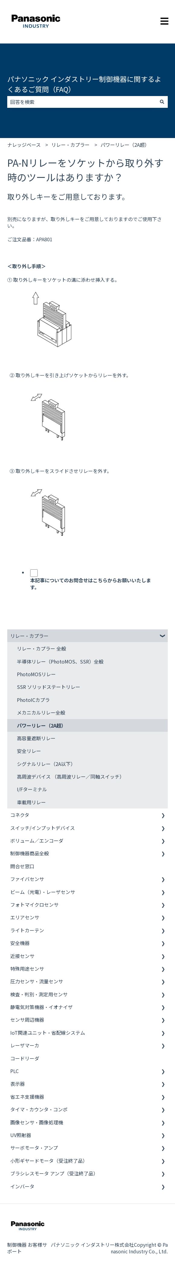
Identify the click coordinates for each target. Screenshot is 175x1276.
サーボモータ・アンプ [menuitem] (34, 1147)
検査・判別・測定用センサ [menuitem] (39, 994)
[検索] (162, 102)
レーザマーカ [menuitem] (24, 1045)
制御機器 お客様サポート (27, 1248)
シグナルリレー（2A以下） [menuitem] (46, 763)
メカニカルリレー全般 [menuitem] (41, 712)
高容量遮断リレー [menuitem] (36, 738)
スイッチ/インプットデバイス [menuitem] (42, 827)
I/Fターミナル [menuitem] (32, 789)
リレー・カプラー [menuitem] (29, 635)
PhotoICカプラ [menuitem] (33, 699)
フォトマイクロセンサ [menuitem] (34, 904)
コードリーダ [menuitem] (24, 1058)
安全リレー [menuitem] (29, 750)
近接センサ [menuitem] (22, 955)
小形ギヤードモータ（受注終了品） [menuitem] (49, 1160)
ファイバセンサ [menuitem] (27, 878)
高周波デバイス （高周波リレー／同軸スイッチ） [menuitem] (70, 776)
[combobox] (81, 102)
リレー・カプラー (70, 144)
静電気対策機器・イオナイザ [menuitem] (41, 1007)
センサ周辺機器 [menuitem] (27, 1019)
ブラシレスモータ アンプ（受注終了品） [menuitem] (54, 1173)
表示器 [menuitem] (17, 1083)
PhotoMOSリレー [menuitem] (36, 674)
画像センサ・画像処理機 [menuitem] (36, 1122)
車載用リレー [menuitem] (31, 802)
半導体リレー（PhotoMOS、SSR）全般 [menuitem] (60, 661)
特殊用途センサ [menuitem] (27, 968)
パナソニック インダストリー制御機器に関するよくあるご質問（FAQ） (84, 84)
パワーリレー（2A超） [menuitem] (41, 725)
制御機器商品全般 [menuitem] (29, 853)
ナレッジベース (24, 144)
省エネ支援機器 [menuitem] (27, 1096)
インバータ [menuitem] (22, 1186)
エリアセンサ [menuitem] (24, 917)
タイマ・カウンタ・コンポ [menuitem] (39, 1109)
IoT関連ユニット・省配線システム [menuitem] (47, 1032)
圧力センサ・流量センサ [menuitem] (36, 981)
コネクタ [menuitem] (19, 814)
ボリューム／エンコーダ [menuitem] (36, 840)
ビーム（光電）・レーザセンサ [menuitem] (42, 891)
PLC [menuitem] (14, 1071)
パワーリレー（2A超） (124, 144)
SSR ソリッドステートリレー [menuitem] (48, 686)
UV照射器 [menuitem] (20, 1135)
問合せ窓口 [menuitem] (22, 866)
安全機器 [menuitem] (20, 943)
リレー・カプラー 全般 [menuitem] (41, 648)
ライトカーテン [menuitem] (27, 930)
